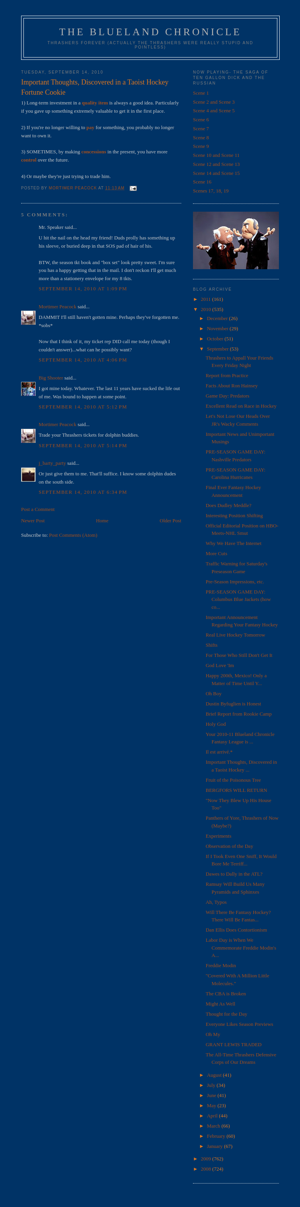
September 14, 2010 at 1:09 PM (83, 288)
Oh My (212, 1034)
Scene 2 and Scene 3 (214, 102)
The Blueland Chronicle (150, 32)
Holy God (215, 724)
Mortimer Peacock (57, 306)
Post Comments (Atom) (73, 535)
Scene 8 (201, 137)
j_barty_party (52, 463)
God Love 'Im (219, 665)
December (218, 318)
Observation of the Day (229, 846)
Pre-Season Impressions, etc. (234, 582)
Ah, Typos (216, 902)
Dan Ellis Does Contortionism (236, 930)
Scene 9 (201, 146)
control (28, 160)
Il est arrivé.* (218, 752)
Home (102, 520)
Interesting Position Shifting (234, 515)
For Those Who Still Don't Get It (238, 655)
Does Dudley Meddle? (228, 505)
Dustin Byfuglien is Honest (233, 704)
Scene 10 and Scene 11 (216, 155)
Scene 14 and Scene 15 (216, 173)
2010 (206, 309)
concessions (93, 152)
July (212, 1085)
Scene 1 (201, 93)
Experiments (218, 836)
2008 (206, 1169)
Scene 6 (201, 119)
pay (90, 127)
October (216, 339)
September (218, 349)
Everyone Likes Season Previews (239, 1024)
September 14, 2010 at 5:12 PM (83, 407)
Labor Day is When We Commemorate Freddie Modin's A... (240, 947)
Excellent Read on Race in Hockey (241, 406)
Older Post (170, 520)
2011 (206, 299)
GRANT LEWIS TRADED (233, 1044)
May (212, 1105)
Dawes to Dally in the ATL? (233, 874)
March (214, 1126)
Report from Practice (226, 375)
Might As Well (220, 1004)
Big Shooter (51, 378)
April (213, 1116)
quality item (95, 103)
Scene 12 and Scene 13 (216, 164)
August (215, 1075)
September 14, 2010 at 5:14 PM (83, 445)
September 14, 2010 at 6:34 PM (83, 492)
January (215, 1146)
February (217, 1136)
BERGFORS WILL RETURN (236, 790)
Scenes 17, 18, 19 (211, 191)
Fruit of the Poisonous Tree (233, 780)
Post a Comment (38, 509)
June (212, 1095)
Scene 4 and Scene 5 (214, 110)
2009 (206, 1159)
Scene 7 (201, 128)
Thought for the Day (226, 1014)
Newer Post (33, 520)
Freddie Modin (220, 965)
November (218, 328)
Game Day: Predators (227, 396)
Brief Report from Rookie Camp (238, 714)
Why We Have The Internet (233, 543)
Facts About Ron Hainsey (231, 386)
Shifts (211, 645)
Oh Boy (213, 693)
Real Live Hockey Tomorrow (235, 635)
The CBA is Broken (225, 994)
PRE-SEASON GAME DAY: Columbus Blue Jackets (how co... (238, 599)
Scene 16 (202, 182)
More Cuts (216, 553)
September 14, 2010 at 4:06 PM (83, 360)
